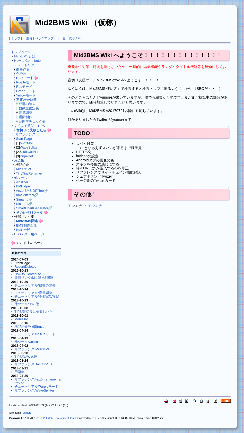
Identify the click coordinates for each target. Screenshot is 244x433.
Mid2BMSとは (24, 56)
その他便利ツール (29, 212)
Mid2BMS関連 (27, 221)
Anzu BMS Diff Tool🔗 (32, 191)
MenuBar (21, 319)
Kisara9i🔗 (24, 204)
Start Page (24, 139)
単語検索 (74, 38)
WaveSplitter (29, 147)
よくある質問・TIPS (29, 126)
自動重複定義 (29, 108)
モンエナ (95, 206)
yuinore (27, 412)
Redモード (24, 87)
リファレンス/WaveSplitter (34, 390)
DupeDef (26, 156)
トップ (15, 38)
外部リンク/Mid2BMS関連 (33, 278)
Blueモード (24, 78)
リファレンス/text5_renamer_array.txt (37, 381)
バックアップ (44, 38)
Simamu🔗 (24, 199)
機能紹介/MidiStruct (28, 326)
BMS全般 (23, 230)
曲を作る (23, 69)
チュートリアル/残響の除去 (35, 285)
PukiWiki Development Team (59, 418)
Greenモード (26, 91)
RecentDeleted (25, 267)
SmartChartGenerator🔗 (34, 208)
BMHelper (23, 186)
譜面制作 (25, 117)
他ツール (21, 178)
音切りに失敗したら (31, 130)
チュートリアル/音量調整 (33, 293)
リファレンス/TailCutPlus (33, 364)
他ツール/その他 (26, 304)
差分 (29, 38)
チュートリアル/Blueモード (35, 334)
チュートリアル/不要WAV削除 (36, 296)
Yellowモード (26, 95)
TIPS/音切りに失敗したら (33, 312)
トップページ (21, 52)
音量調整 (25, 113)
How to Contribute (27, 61)
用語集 (19, 160)
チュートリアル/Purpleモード (36, 386)
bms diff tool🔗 (27, 195)
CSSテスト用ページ (29, 234)
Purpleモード (26, 82)
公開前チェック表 (32, 121)
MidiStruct (23, 169)
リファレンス (25, 134)
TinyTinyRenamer (29, 173)
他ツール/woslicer (27, 342)
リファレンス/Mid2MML (32, 349)
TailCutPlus (31, 152)
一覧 (62, 38)
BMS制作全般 (26, 225)
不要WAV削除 (26, 100)
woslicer (22, 182)
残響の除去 (27, 104)
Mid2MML (27, 143)
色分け (21, 74)
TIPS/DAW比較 (25, 357)
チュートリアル (26, 65)
